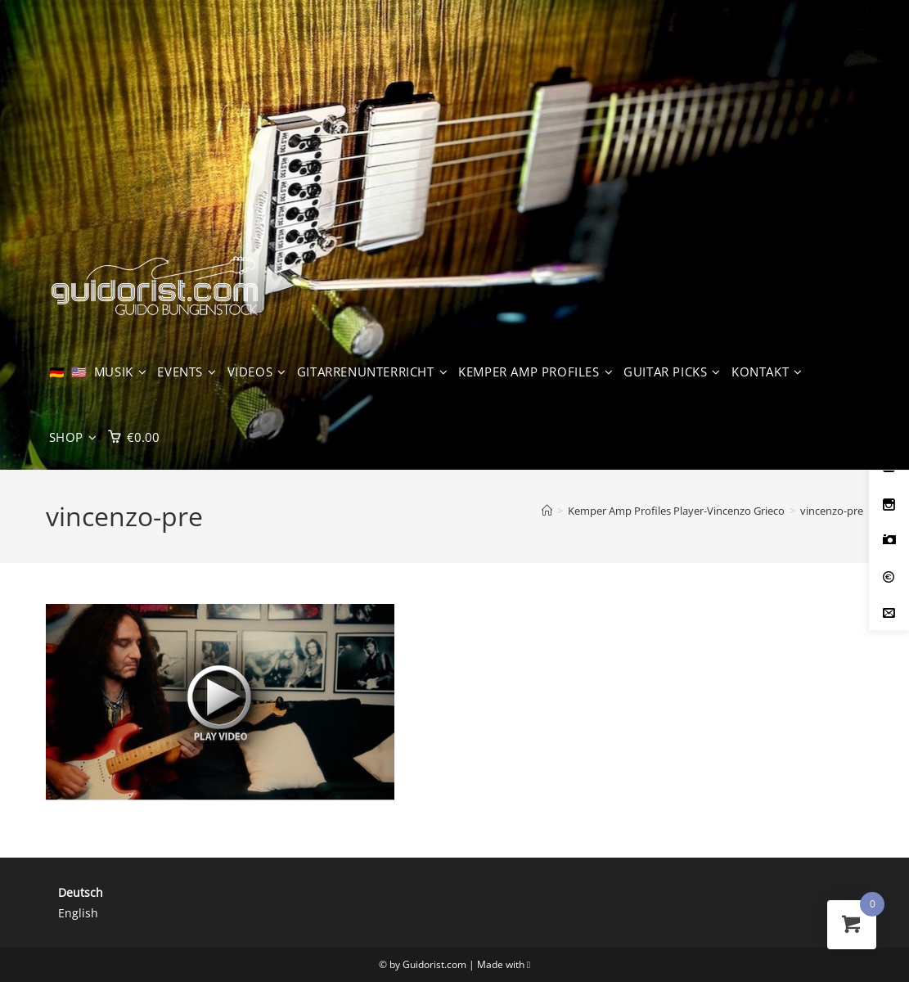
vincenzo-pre (831, 510)
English (78, 913)
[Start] (547, 510)
